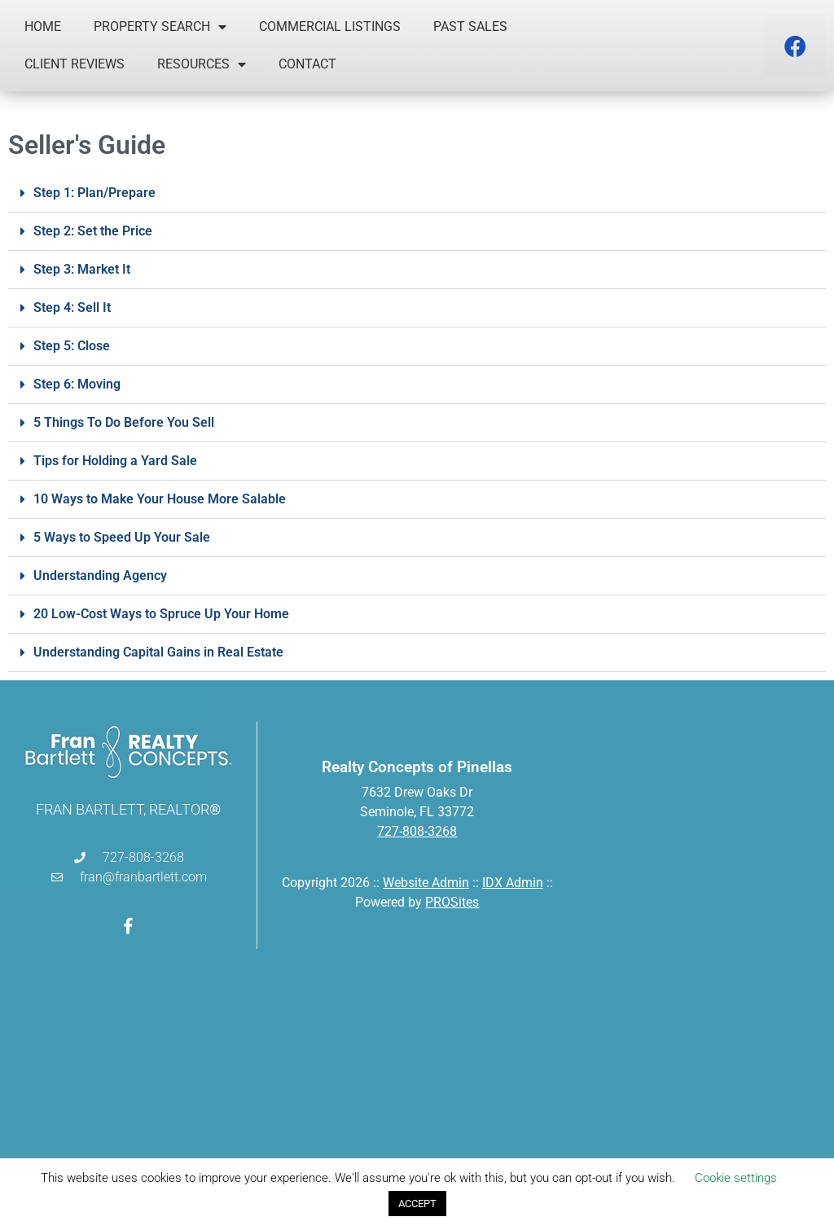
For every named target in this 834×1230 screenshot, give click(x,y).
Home (42, 26)
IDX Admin (512, 882)
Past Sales (470, 26)
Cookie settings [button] (736, 1178)
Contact (307, 64)
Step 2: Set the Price (92, 231)
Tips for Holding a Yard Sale (115, 460)
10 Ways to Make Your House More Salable (159, 499)
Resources (201, 64)
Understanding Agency (100, 575)
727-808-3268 (417, 831)
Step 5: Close (71, 346)
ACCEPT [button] (417, 1203)
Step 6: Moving (77, 384)
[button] (417, 193)
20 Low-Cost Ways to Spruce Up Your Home (161, 614)
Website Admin (426, 882)
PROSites (452, 902)
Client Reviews (74, 64)
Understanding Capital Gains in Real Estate (158, 652)
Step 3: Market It (81, 269)
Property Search (160, 27)
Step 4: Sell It (72, 307)
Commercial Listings (330, 26)
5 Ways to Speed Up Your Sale (121, 537)
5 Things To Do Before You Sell (123, 422)
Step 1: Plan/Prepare (94, 192)
